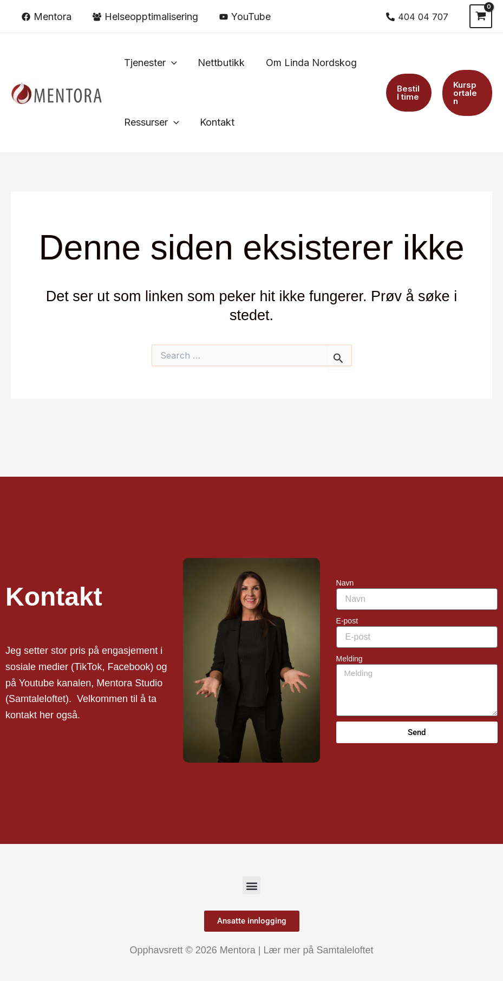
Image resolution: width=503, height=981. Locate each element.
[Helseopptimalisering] (145, 17)
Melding (349, 658)
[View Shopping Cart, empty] (480, 16)
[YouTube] (245, 17)
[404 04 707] (417, 16)
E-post (347, 620)
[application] (171, 63)
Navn (345, 583)
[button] (150, 63)
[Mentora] (46, 17)
